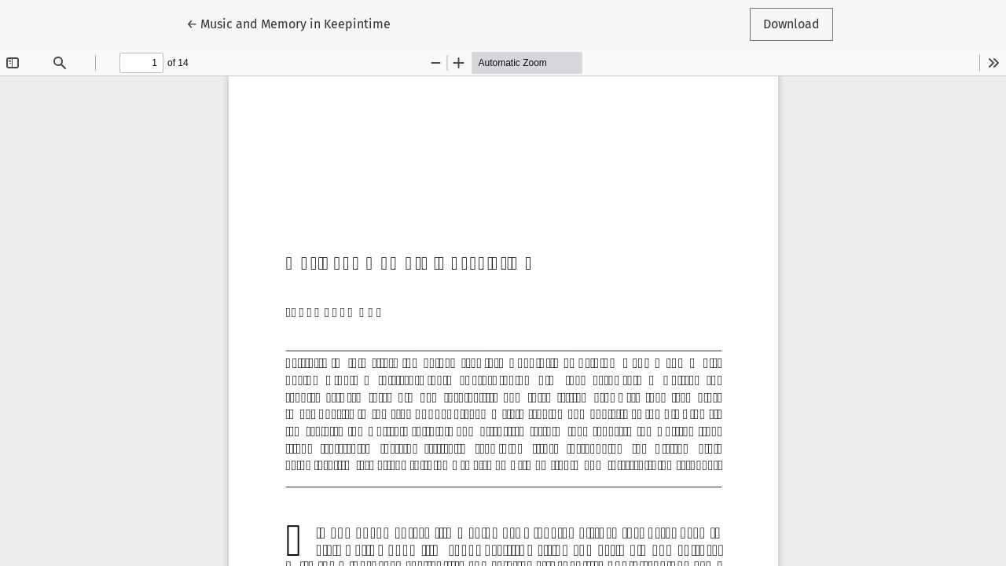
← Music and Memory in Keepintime (288, 22)
